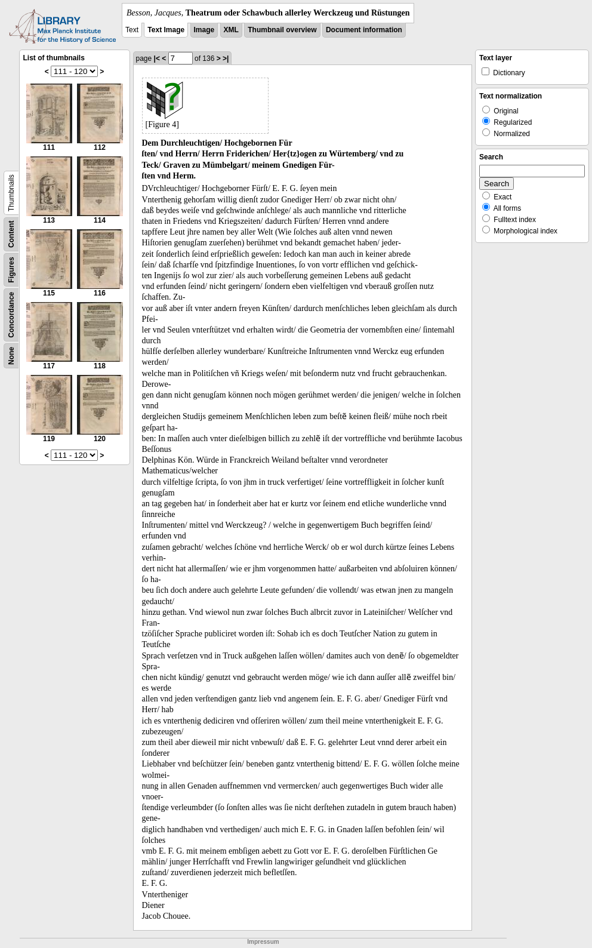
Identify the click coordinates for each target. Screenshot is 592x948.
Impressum (263, 941)
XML (231, 30)
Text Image (165, 30)
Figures (11, 269)
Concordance (11, 315)
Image (204, 30)
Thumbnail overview (282, 30)
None (11, 356)
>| (226, 58)
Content (11, 234)
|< (157, 58)
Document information (364, 30)
